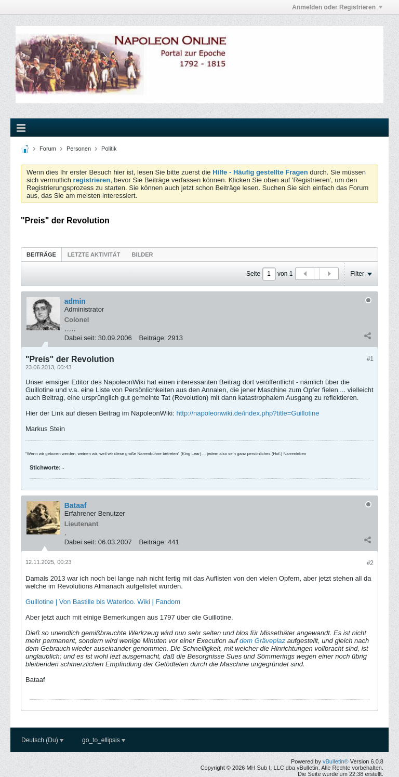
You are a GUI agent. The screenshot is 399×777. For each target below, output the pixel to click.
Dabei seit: (80, 338)
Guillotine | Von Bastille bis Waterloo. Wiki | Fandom (102, 602)
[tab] (41, 254)
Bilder (142, 254)
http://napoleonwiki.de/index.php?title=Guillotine (247, 413)
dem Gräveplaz (262, 641)
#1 (370, 359)
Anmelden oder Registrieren (337, 7)
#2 (370, 563)
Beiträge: (152, 338)
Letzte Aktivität (94, 254)
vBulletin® (336, 761)
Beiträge (41, 254)
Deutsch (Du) (42, 740)
